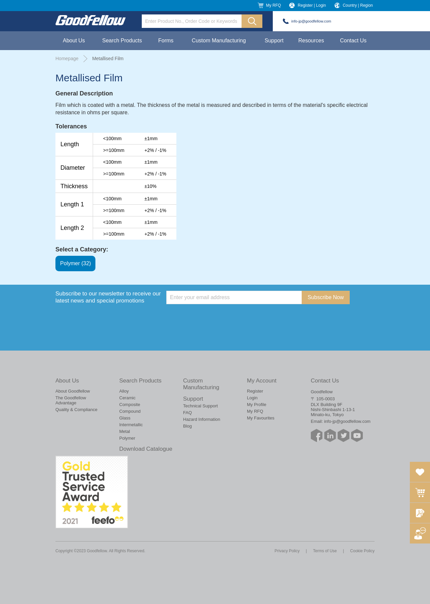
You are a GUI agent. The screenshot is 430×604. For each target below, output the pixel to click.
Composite (129, 404)
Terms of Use (325, 551)
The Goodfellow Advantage (70, 400)
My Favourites (260, 417)
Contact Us (353, 40)
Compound (130, 411)
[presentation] (217, 317)
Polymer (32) (75, 263)
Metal (124, 431)
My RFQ (273, 5)
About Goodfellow (72, 391)
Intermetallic (131, 424)
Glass (124, 417)
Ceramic (127, 397)
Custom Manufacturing (219, 40)
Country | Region (358, 5)
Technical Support (200, 405)
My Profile (256, 404)
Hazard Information (201, 419)
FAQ (187, 412)
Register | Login (312, 5)
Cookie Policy (362, 551)
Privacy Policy (287, 551)
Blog (187, 426)
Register (255, 391)
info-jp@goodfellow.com (311, 21)
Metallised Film (107, 58)
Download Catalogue (145, 449)
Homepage (67, 58)
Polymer (127, 438)
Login (252, 397)
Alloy (124, 391)
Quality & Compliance (76, 409)
